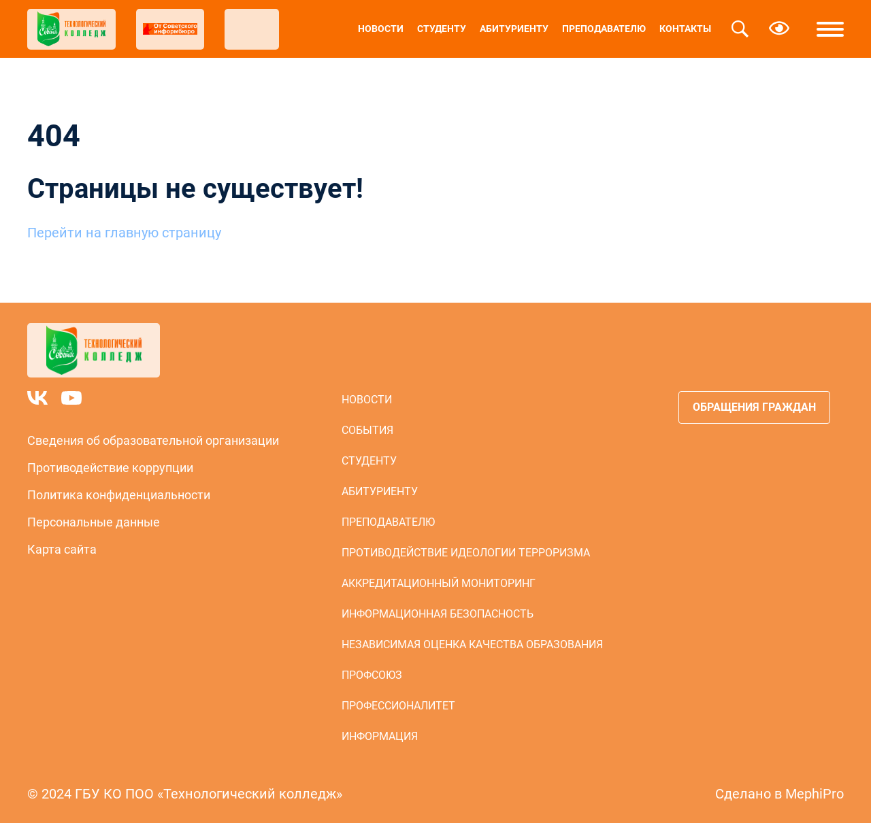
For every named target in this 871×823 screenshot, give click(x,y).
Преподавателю (604, 28)
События (367, 430)
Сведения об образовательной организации (153, 440)
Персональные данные (93, 522)
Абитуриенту (514, 28)
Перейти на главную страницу (124, 232)
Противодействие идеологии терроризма (466, 552)
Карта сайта (62, 549)
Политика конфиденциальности (118, 495)
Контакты (685, 28)
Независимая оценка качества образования (472, 644)
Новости (381, 28)
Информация (380, 736)
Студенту (441, 28)
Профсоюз (372, 675)
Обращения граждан (754, 407)
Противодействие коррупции (110, 467)
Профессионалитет (398, 705)
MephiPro (814, 794)
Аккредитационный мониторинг (439, 583)
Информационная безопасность (437, 613)
